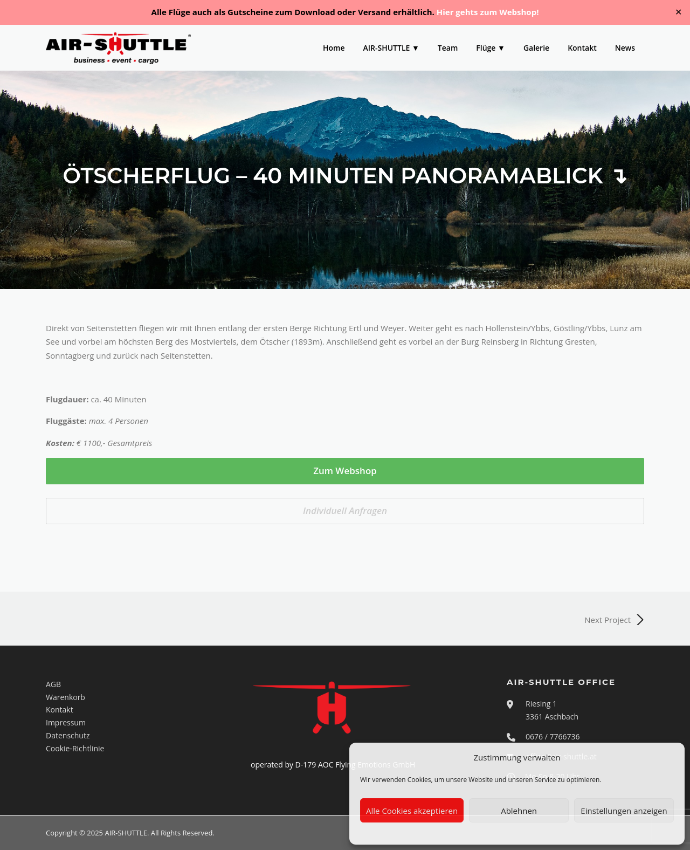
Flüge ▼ (490, 48)
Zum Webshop (345, 470)
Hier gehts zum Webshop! (488, 11)
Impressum (66, 722)
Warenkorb (65, 697)
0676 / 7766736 (552, 736)
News (625, 48)
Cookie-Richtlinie (75, 748)
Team (448, 48)
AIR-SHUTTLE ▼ (391, 48)
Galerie (536, 48)
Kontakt (582, 48)
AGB (53, 684)
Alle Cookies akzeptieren (412, 810)
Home (334, 48)
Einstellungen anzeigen (624, 810)
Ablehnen (519, 810)
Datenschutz (67, 735)
